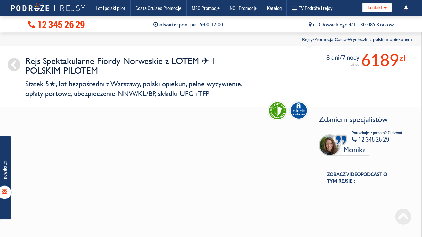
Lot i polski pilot (110, 8)
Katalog (274, 8)
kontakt (377, 7)
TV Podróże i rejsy (312, 8)
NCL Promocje (243, 8)
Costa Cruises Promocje (158, 8)
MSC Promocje (206, 8)
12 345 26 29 (56, 24)
